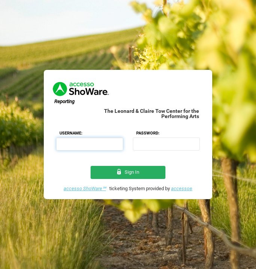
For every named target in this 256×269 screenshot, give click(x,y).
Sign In (128, 172)
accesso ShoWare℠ (85, 188)
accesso (181, 188)
